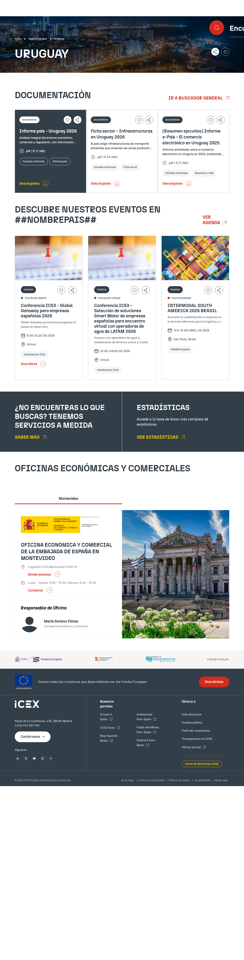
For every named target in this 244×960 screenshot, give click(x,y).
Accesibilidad (203, 780)
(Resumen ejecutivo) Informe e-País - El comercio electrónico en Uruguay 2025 (191, 137)
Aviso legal (128, 780)
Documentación (30, 75)
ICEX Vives (108, 727)
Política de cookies (180, 780)
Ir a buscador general (196, 98)
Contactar (36, 590)
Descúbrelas (214, 682)
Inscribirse (33, 364)
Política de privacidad (152, 780)
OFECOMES (141, 75)
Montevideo (68, 498)
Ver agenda (212, 220)
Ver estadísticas (158, 437)
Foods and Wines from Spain (148, 730)
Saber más (28, 437)
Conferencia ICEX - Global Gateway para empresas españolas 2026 (47, 311)
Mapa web (221, 780)
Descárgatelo (29, 183)
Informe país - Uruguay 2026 (48, 131)
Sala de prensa (192, 714)
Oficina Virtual (192, 747)
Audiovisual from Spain (144, 717)
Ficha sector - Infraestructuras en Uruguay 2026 (121, 134)
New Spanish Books (109, 738)
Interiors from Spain (146, 743)
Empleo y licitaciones (208, 75)
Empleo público (192, 722)
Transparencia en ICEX (197, 738)
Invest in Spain (106, 717)
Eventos (88, 75)
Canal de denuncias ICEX (202, 763)
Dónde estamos (40, 574)
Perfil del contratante (196, 730)
